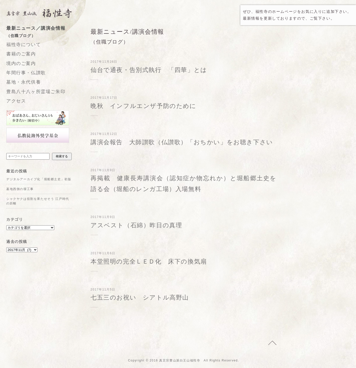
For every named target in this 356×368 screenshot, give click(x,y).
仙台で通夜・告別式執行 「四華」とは (149, 70)
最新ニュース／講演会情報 (44, 32)
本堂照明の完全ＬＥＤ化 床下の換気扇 (149, 261)
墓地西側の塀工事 (20, 189)
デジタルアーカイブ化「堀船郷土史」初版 (38, 179)
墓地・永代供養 (23, 82)
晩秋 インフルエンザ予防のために (143, 106)
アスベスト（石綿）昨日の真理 (136, 225)
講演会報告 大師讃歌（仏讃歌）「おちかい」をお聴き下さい (182, 142)
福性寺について (23, 44)
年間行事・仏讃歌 (26, 72)
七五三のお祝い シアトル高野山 (140, 297)
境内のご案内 (21, 63)
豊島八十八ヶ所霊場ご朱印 (35, 91)
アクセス (16, 100)
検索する (62, 156)
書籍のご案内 (21, 53)
